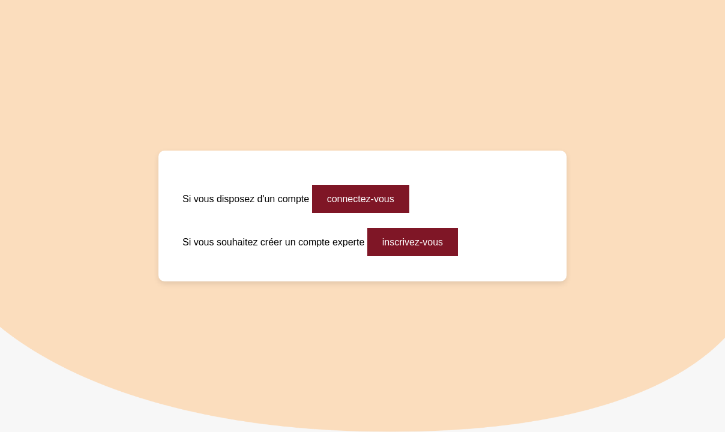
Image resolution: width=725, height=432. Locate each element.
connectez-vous (360, 199)
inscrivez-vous (412, 242)
